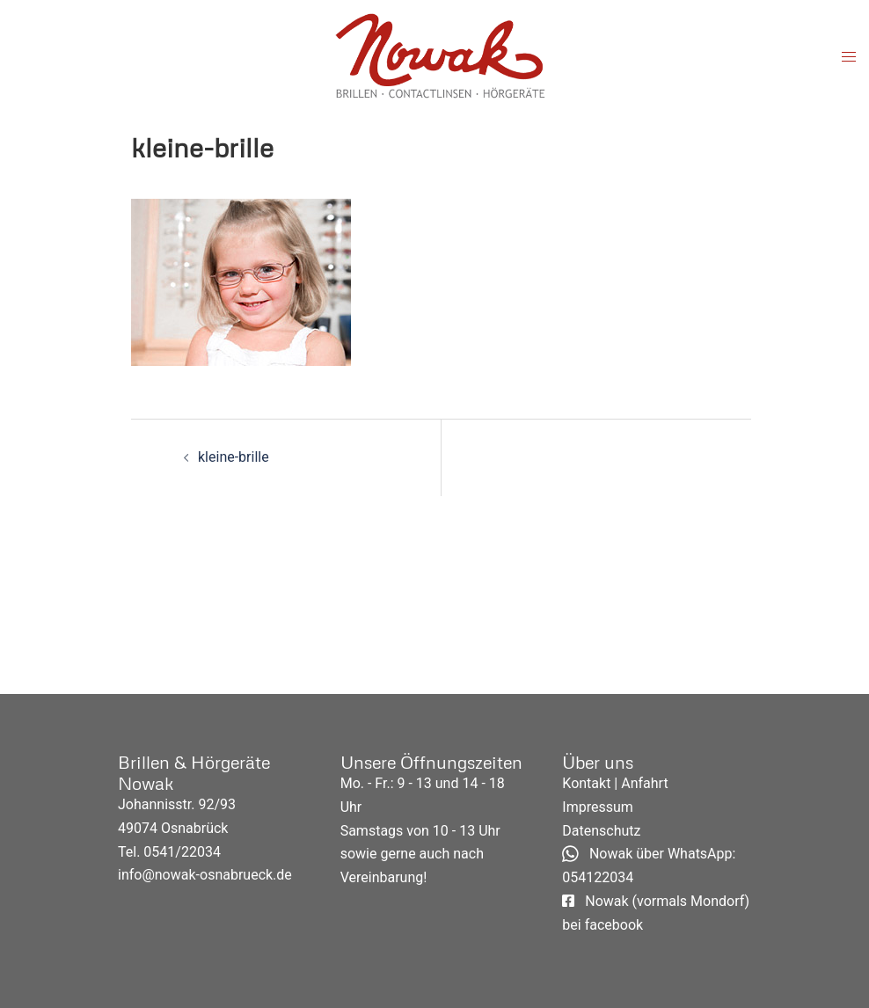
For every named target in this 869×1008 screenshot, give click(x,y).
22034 (201, 852)
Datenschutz (601, 830)
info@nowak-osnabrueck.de (205, 874)
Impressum (597, 807)
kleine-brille (233, 457)
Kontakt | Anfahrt (615, 783)
